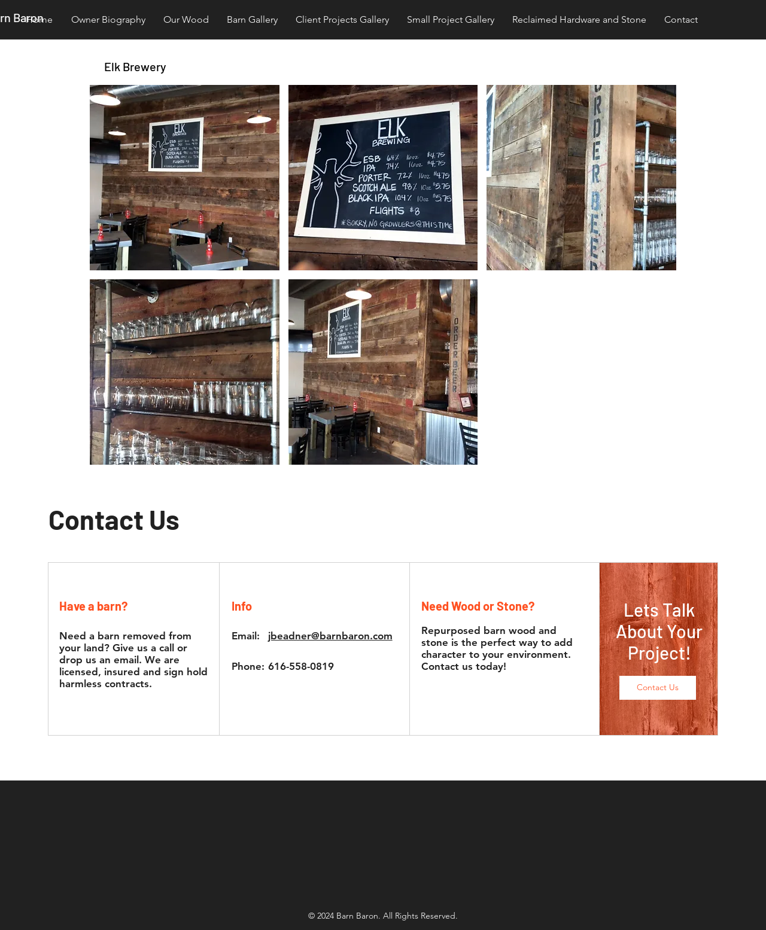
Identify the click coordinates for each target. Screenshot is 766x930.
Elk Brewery (135, 66)
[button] (184, 177)
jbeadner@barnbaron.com (330, 636)
